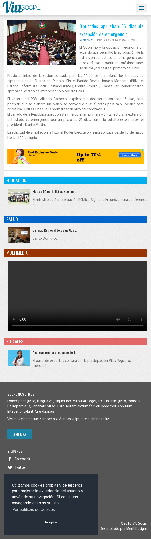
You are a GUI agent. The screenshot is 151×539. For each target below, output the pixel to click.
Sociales (14, 341)
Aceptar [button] (51, 522)
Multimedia (17, 252)
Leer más (19, 434)
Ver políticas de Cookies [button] (34, 509)
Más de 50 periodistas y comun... (55, 191)
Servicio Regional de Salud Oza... (55, 230)
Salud (12, 219)
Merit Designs (136, 529)
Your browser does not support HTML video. (77, 296)
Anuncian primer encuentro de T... (55, 352)
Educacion (16, 180)
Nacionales (86, 39)
